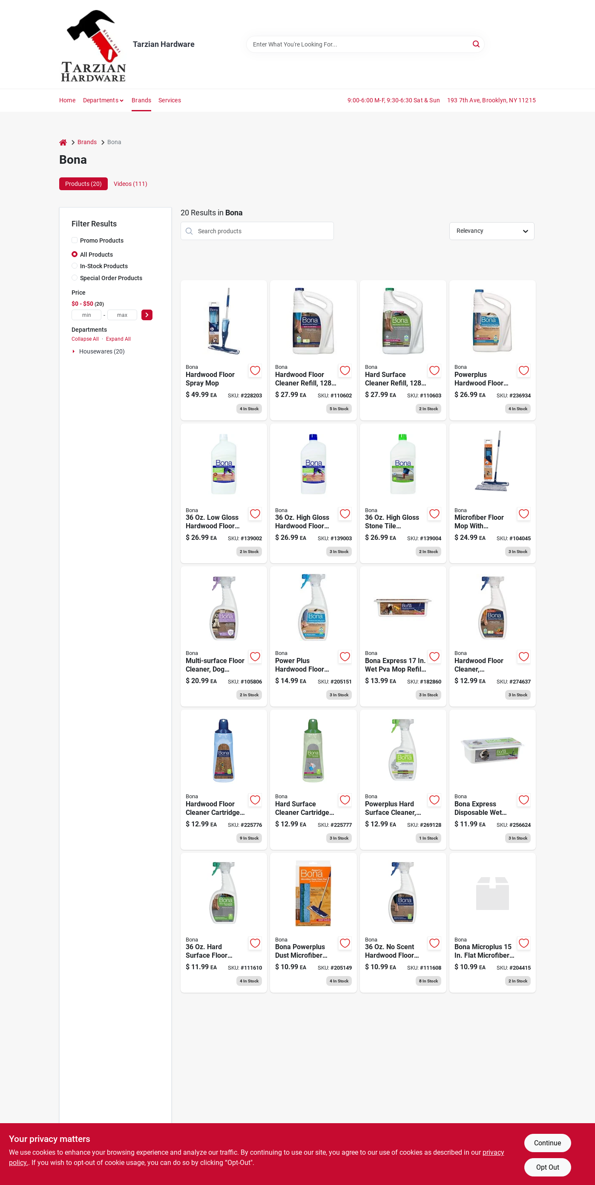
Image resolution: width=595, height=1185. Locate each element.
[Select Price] (146, 315)
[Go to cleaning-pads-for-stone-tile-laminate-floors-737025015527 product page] (492, 780)
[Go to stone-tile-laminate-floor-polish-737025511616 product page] (403, 493)
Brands (141, 100)
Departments (100, 100)
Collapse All (85, 339)
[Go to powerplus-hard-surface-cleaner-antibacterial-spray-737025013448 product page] (403, 780)
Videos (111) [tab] (130, 183)
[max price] (122, 315)
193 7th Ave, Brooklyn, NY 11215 (491, 100)
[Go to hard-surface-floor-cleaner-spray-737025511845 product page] (224, 923)
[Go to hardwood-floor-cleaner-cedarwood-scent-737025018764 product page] (492, 636)
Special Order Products (111, 278)
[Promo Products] (75, 240)
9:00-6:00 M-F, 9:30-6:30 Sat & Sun (394, 100)
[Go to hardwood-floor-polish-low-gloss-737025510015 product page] (224, 493)
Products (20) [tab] (83, 183)
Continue (547, 1143)
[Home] (63, 142)
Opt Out (547, 1167)
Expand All (118, 339)
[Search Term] (365, 44)
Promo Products (102, 240)
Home (67, 100)
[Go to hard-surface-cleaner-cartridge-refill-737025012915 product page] (313, 780)
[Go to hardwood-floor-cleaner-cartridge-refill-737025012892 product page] (224, 780)
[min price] (86, 315)
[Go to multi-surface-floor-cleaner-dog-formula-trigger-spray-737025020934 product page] (224, 636)
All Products (96, 254)
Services (169, 100)
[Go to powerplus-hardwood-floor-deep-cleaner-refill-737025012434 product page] (492, 350)
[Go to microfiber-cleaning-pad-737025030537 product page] (492, 923)
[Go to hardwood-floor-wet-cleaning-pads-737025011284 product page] (403, 636)
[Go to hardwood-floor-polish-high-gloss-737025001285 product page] (313, 493)
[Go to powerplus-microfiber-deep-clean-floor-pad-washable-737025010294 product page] (313, 923)
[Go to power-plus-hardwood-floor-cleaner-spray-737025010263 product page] (313, 636)
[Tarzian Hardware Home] (93, 44)
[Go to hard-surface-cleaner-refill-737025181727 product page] (403, 350)
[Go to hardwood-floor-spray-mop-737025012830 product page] (224, 350)
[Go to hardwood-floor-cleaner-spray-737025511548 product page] (403, 923)
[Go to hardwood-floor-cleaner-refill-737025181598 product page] (313, 350)
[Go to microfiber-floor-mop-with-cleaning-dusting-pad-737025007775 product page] (492, 493)
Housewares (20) (102, 351)
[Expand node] (74, 351)
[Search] (477, 44)
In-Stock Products (104, 266)
